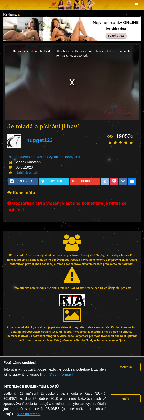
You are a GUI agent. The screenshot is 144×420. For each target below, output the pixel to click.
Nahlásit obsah (27, 173)
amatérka (23, 157)
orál (77, 157)
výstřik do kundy (61, 157)
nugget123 (39, 140)
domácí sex (39, 157)
